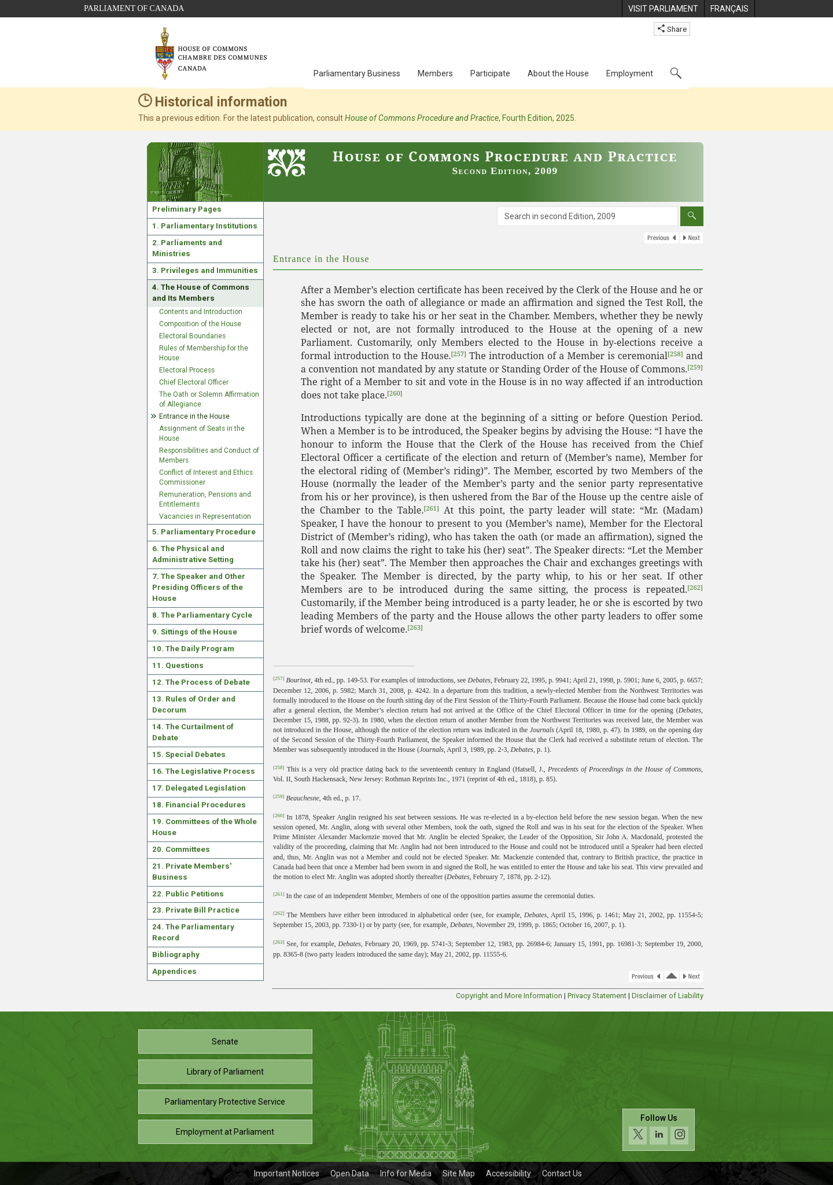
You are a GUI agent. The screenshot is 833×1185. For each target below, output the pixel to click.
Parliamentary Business (357, 73)
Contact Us (562, 1173)
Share (672, 29)
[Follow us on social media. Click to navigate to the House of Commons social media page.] (658, 1130)
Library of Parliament (225, 1071)
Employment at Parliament (225, 1131)
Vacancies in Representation (205, 516)
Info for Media (406, 1173)
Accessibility (508, 1173)
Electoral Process (187, 370)
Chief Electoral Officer (193, 382)
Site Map (459, 1173)
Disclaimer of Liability (667, 995)
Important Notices (286, 1173)
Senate (225, 1041)
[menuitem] (663, 8)
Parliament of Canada (134, 8)
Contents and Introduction (200, 312)
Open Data (349, 1173)
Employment (629, 73)
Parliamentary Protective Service (225, 1101)
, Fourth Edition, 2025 (459, 118)
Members (435, 73)
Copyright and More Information (509, 995)
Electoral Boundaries (192, 336)
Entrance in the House (194, 416)
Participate (490, 73)
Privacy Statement (596, 995)
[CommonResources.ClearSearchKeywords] (691, 216)
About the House (558, 73)
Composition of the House (200, 324)
